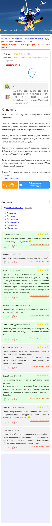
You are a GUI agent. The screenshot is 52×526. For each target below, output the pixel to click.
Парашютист (6, 38)
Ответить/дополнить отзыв (39, 244)
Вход (46, 38)
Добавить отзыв (13, 65)
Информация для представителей (36, 185)
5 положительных (23, 58)
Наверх (28, 208)
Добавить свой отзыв (13, 208)
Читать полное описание (10, 178)
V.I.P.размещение (11, 185)
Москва (18, 41)
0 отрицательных (39, 58)
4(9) (22, 54)
